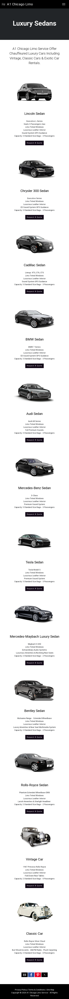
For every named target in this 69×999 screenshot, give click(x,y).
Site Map (50, 987)
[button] (24, 972)
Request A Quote (34, 143)
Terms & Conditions (36, 987)
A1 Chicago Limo (20, 4)
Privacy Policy (21, 987)
